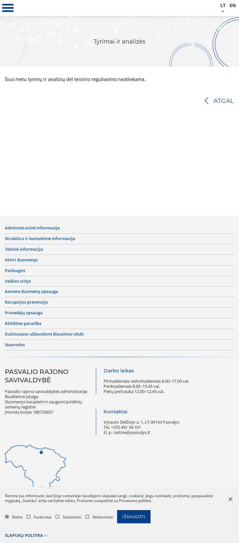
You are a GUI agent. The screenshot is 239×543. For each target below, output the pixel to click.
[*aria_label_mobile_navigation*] (8, 8)
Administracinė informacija (32, 228)
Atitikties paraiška (23, 323)
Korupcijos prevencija (26, 302)
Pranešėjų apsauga (24, 313)
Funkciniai (39, 517)
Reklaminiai (99, 517)
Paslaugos (15, 270)
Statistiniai (68, 517)
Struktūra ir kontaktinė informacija (40, 238)
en (233, 5)
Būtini (14, 517)
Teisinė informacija (24, 249)
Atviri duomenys (21, 260)
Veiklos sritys (18, 281)
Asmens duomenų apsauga (31, 291)
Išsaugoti (133, 516)
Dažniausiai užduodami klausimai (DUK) (44, 334)
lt (222, 5)
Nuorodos (15, 344)
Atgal (224, 101)
